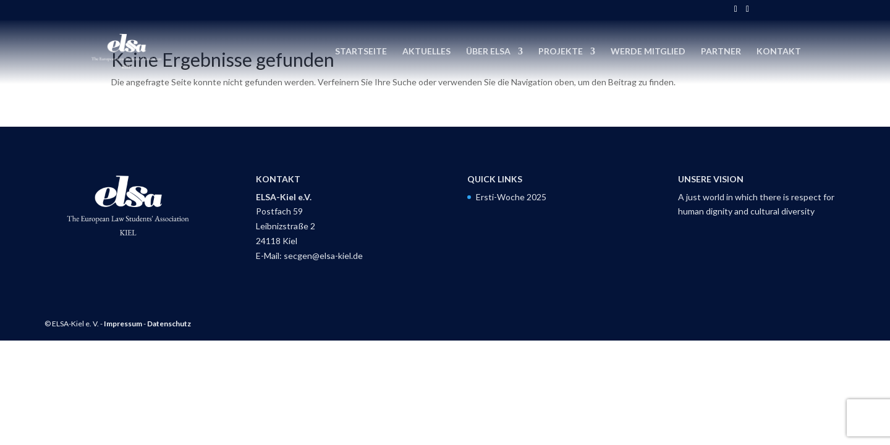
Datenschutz (169, 323)
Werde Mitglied (648, 51)
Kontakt (778, 51)
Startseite (361, 51)
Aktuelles (426, 51)
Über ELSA (488, 51)
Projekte (560, 51)
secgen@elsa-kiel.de (323, 255)
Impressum (123, 323)
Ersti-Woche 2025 (511, 197)
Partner (721, 51)
